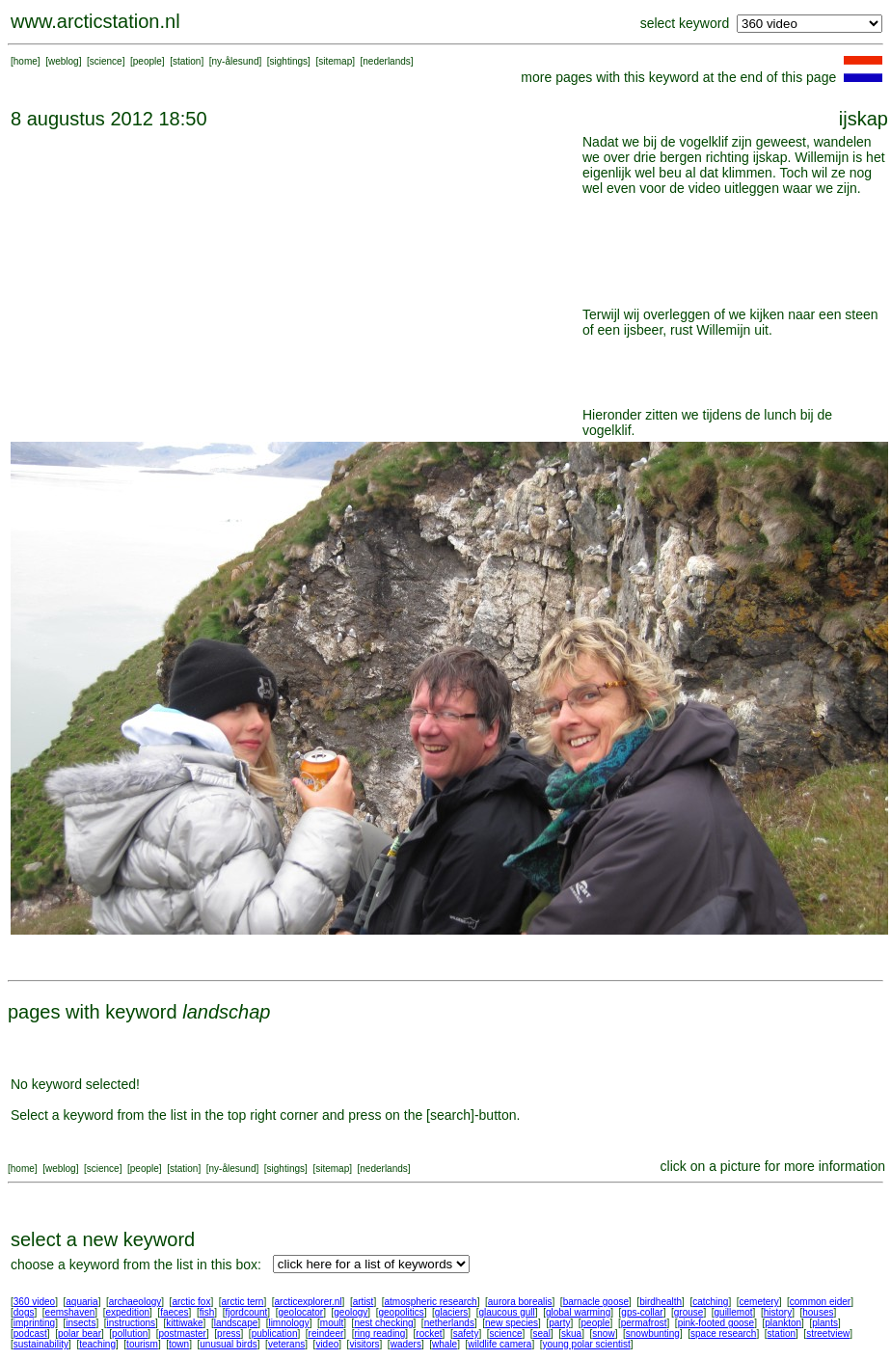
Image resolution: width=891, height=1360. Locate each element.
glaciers (451, 1312)
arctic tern (243, 1301)
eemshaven (70, 1312)
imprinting (34, 1323)
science (106, 61)
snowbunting (653, 1333)
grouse (689, 1312)
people (147, 61)
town (179, 1344)
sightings (289, 61)
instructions (131, 1323)
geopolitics (400, 1312)
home (26, 61)
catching (710, 1301)
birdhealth (660, 1301)
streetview (828, 1333)
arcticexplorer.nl (308, 1301)
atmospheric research (431, 1301)
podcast (30, 1333)
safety (466, 1333)
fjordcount (246, 1312)
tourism (142, 1344)
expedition (127, 1312)
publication (275, 1333)
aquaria (81, 1301)
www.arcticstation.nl (95, 21)
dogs (24, 1312)
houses (817, 1312)
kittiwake (184, 1323)
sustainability (41, 1344)
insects (80, 1323)
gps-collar (641, 1312)
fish (207, 1312)
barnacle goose (596, 1301)
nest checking (383, 1323)
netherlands (449, 1323)
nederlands (386, 61)
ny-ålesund (235, 61)
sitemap (335, 61)
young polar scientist (587, 1344)
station (187, 61)
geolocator (300, 1312)
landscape (236, 1323)
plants (825, 1323)
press (228, 1333)
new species (511, 1323)
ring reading (379, 1333)
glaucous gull (506, 1312)
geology (350, 1312)
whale (444, 1344)
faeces (174, 1312)
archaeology (135, 1301)
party (559, 1323)
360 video (34, 1301)
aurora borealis (520, 1301)
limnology (288, 1323)
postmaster (181, 1333)
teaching (97, 1344)
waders (406, 1344)
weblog (63, 61)
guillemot (734, 1312)
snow (603, 1333)
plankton (783, 1323)
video (326, 1344)
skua (571, 1333)
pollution (130, 1333)
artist (363, 1301)
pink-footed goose (716, 1323)
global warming (578, 1312)
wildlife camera (499, 1344)
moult (331, 1323)
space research (723, 1333)
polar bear (79, 1333)
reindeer (326, 1333)
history (778, 1312)
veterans (286, 1344)
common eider (820, 1301)
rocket (429, 1333)
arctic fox (191, 1301)
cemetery (759, 1301)
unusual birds (228, 1344)
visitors (364, 1344)
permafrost (644, 1323)
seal (542, 1333)
